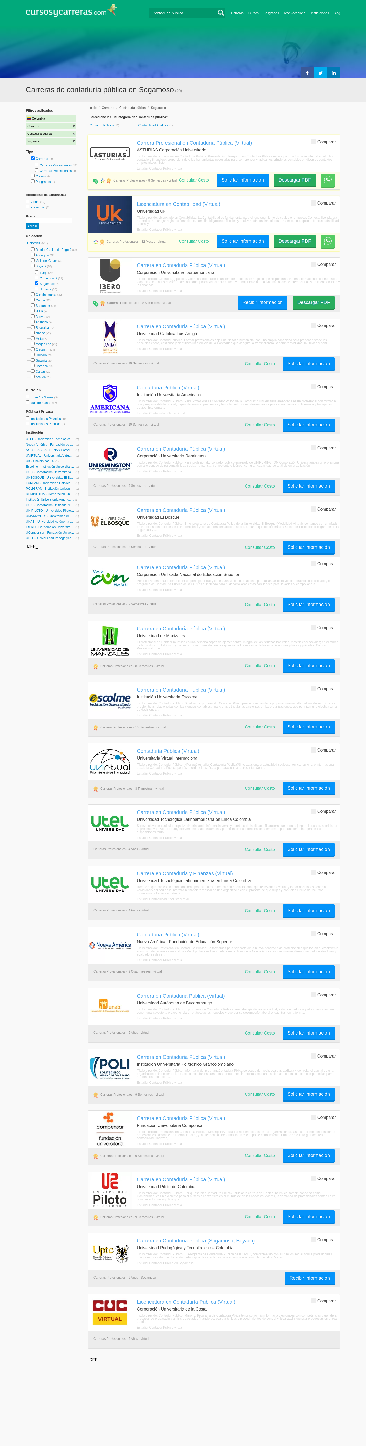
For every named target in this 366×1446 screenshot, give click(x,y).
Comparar (323, 141)
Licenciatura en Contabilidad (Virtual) (178, 204)
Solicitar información (242, 180)
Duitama (45, 289)
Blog (337, 13)
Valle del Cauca (46, 261)
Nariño (40, 333)
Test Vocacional (295, 13)
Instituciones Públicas (47, 424)
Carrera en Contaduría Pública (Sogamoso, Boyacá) (196, 1241)
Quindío (41, 355)
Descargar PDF (295, 180)
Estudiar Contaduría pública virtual (161, 413)
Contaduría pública (132, 108)
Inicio (93, 108)
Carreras (237, 13)
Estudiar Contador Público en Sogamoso (165, 1263)
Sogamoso (47, 284)
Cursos (253, 13)
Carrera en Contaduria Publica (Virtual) (181, 996)
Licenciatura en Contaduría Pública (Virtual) (186, 1302)
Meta (39, 339)
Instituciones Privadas (48, 419)
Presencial (38, 207)
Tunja (43, 273)
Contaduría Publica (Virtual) (168, 934)
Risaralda (42, 328)
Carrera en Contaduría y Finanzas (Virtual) (185, 873)
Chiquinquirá (48, 278)
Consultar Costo (194, 180)
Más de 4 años (41, 403)
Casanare (42, 350)
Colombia (34, 243)
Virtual (35, 202)
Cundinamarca (46, 295)
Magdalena (43, 344)
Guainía (41, 361)
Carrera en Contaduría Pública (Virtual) (181, 265)
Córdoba (42, 366)
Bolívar (40, 317)
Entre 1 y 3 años (42, 397)
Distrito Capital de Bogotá (53, 250)
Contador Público (102, 125)
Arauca (41, 377)
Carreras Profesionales (56, 165)
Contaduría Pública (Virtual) (168, 388)
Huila (39, 311)
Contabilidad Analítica (153, 125)
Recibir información (262, 302)
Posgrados (271, 13)
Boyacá (41, 266)
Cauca (40, 300)
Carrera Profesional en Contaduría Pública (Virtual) (194, 143)
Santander (43, 306)
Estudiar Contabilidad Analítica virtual (163, 899)
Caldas (40, 372)
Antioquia (42, 255)
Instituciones (320, 13)
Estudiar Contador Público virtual (160, 168)
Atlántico (42, 322)
